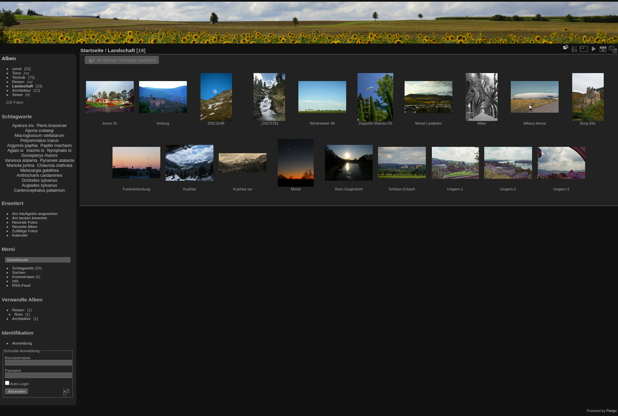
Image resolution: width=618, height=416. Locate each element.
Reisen (18, 81)
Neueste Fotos (25, 222)
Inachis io (35, 150)
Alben (9, 58)
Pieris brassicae (51, 125)
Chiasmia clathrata (54, 165)
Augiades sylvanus (39, 185)
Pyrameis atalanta (57, 160)
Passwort (13, 370)
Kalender (20, 235)
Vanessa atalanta (21, 160)
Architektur (21, 90)
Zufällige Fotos (25, 231)
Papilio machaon (56, 145)
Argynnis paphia (22, 145)
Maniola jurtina (20, 165)
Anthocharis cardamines (39, 175)
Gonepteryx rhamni (39, 155)
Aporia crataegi (39, 130)
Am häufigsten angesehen (35, 213)
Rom (19, 314)
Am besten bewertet (29, 218)
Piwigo (611, 411)
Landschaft (22, 86)
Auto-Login (17, 383)
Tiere (16, 73)
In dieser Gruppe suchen (126, 60)
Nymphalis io (59, 150)
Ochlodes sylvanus (39, 180)
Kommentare (23, 276)
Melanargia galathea (39, 170)
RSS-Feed (21, 285)
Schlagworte (23, 268)
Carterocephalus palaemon (39, 190)
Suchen (19, 272)
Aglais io (15, 150)
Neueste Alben (25, 226)
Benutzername (18, 358)
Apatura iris (23, 125)
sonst (17, 68)
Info (15, 281)
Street (17, 94)
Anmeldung (22, 343)
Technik (19, 77)
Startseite (92, 50)
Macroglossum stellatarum (39, 135)
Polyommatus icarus (39, 140)
